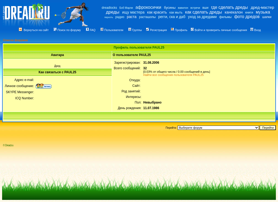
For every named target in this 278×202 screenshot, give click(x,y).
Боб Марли (126, 7)
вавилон (183, 7)
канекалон (234, 12)
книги (249, 12)
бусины (170, 8)
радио (119, 17)
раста (132, 17)
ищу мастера (133, 12)
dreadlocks (109, 8)
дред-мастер (262, 7)
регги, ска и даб (171, 17)
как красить (157, 12)
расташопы (147, 17)
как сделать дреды (203, 12)
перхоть (108, 17)
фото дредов (247, 16)
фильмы (225, 17)
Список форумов (15, 40)
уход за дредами (202, 17)
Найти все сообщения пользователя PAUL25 (173, 74)
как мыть (175, 12)
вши (205, 8)
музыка (263, 12)
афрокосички (148, 7)
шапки (266, 17)
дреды (112, 12)
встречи (195, 7)
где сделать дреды (229, 7)
